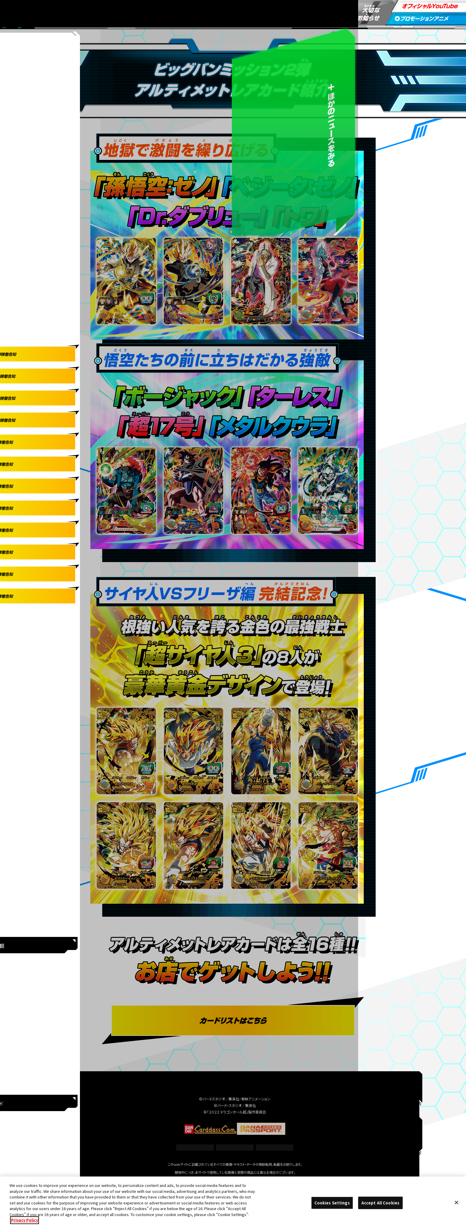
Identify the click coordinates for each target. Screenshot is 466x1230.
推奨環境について (195, 1147)
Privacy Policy (24, 1220)
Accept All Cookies (380, 1203)
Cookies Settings (234, 1147)
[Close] (456, 1202)
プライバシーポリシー (274, 1147)
